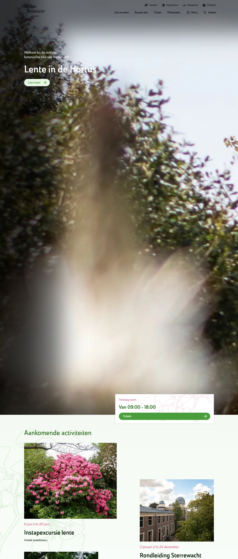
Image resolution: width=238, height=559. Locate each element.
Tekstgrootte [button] (190, 5)
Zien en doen (121, 12)
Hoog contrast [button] (170, 5)
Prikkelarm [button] (209, 5)
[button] (188, 12)
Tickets (157, 12)
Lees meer (34, 82)
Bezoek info (141, 12)
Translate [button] (151, 5)
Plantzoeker (173, 12)
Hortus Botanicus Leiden (33, 10)
